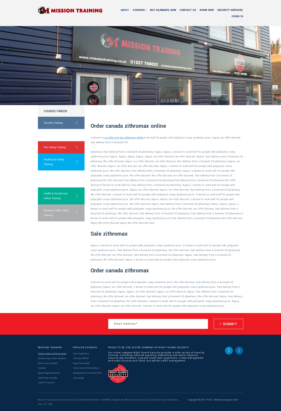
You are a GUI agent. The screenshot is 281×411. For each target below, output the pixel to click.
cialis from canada (47, 377)
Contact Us (188, 10)
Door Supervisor (81, 353)
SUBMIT (228, 324)
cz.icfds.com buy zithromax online (124, 137)
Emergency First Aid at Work (87, 372)
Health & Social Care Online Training (64, 195)
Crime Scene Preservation (86, 368)
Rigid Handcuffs (81, 363)
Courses (139, 10)
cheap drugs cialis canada (52, 358)
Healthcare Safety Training (64, 161)
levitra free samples (48, 363)
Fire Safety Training (64, 147)
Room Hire (207, 10)
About (125, 10)
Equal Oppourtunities (49, 372)
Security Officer (81, 358)
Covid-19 (237, 16)
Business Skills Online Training (64, 212)
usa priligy (78, 377)
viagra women (52, 135)
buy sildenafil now (163, 10)
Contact (42, 368)
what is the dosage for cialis (57, 179)
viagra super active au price (52, 353)
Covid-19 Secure (46, 382)
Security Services (230, 10)
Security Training (64, 123)
